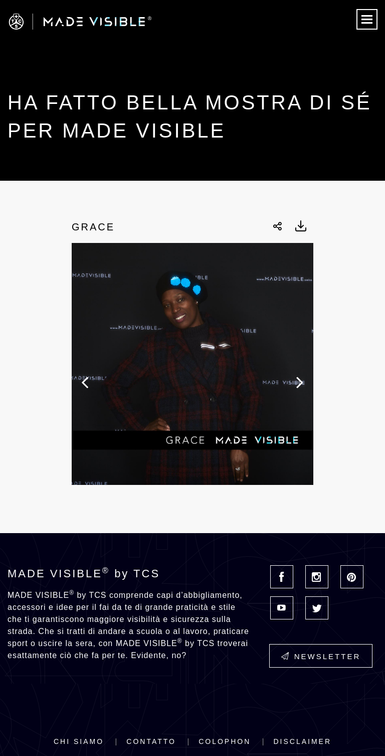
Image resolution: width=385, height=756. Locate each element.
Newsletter (321, 656)
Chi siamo (79, 741)
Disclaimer (302, 741)
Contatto (151, 741)
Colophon (225, 741)
